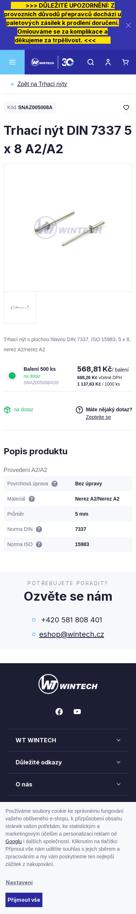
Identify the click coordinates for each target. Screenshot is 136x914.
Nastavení (19, 882)
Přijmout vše (24, 900)
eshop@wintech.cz (71, 634)
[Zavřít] (128, 25)
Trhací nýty (42, 84)
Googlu (13, 841)
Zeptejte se (98, 417)
